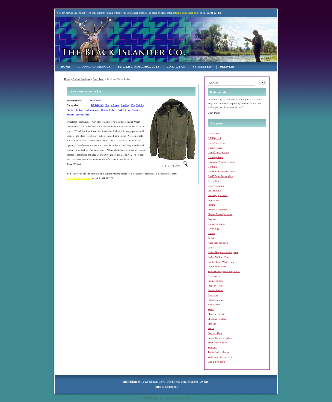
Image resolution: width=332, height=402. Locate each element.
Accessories (214, 133)
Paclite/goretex (92, 110)
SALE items (124, 110)
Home (65, 66)
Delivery (227, 66)
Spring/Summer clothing (220, 338)
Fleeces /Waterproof (218, 209)
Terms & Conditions (166, 386)
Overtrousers (214, 276)
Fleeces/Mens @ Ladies (220, 214)
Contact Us (175, 66)
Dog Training (137, 105)
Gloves (211, 233)
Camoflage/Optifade (218, 152)
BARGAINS (97, 105)
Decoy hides (214, 181)
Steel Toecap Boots (217, 342)
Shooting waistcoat (217, 318)
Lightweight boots (217, 266)
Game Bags (213, 228)
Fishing (70, 110)
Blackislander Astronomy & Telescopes (103, 39)
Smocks (212, 323)
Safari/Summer (215, 300)
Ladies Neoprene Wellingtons (223, 252)
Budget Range (112, 105)
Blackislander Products (138, 66)
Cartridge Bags (215, 157)
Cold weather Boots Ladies (221, 171)
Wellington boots (216, 361)
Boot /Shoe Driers (217, 143)
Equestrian (213, 199)
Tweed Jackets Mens (218, 352)
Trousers (212, 347)
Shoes (211, 309)
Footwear (212, 219)
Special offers (82, 114)
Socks (211, 328)
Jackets (79, 110)
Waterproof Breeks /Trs (220, 356)
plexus (180, 398)
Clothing (125, 105)
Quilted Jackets (108, 110)
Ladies (211, 247)
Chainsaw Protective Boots (221, 161)
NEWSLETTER (202, 66)
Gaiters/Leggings (216, 223)
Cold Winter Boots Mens (220, 176)
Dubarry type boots (218, 195)
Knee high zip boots (218, 242)
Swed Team (98, 79)
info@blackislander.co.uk (186, 12)
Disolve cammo (216, 185)
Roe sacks (213, 295)
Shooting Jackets (216, 314)
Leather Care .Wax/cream (221, 261)
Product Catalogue (94, 66)
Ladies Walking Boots (219, 257)
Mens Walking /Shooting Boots (224, 271)
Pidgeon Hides (215, 285)
